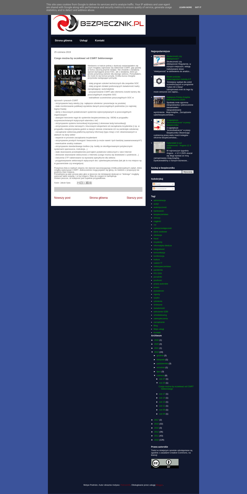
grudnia (160, 355)
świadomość (159, 308)
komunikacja (159, 252)
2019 (156, 352)
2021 (156, 348)
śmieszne (158, 304)
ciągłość (157, 221)
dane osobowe (160, 231)
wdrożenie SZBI (161, 311)
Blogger (159, 485)
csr (155, 225)
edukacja (158, 235)
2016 (156, 424)
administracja (160, 200)
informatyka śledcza (163, 245)
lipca (159, 371)
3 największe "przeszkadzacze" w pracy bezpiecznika (178, 122)
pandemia (158, 270)
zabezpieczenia (161, 318)
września (161, 367)
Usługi (83, 40)
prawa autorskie (161, 284)
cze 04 (162, 414)
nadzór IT (158, 263)
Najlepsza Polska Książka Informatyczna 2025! (178, 98)
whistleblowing (160, 315)
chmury (157, 218)
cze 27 (162, 379)
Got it (198, 7)
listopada (161, 359)
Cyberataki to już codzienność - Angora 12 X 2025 (179, 145)
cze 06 (162, 410)
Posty (157, 184)
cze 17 (162, 394)
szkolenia (158, 301)
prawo (156, 287)
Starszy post (134, 197)
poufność (158, 280)
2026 (156, 340)
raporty (157, 294)
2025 (156, 344)
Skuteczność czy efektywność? (174, 57)
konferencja (159, 256)
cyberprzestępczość (163, 228)
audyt (156, 204)
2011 (156, 436)
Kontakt (99, 40)
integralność (159, 249)
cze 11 (162, 406)
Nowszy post (62, 197)
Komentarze (160, 189)
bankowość (159, 211)
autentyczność (160, 207)
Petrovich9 (125, 485)
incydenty (158, 242)
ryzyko (157, 298)
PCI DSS (158, 273)
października (163, 363)
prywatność (159, 291)
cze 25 (162, 383)
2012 (156, 432)
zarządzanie (159, 322)
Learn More (185, 7)
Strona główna (63, 40)
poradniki (158, 277)
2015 (156, 428)
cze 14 (162, 398)
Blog (156, 325)
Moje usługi (159, 329)
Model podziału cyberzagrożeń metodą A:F (179, 78)
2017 (156, 420)
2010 (156, 440)
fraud (156, 238)
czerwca (161, 375)
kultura (157, 259)
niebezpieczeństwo (162, 266)
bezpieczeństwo (161, 214)
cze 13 (162, 402)
